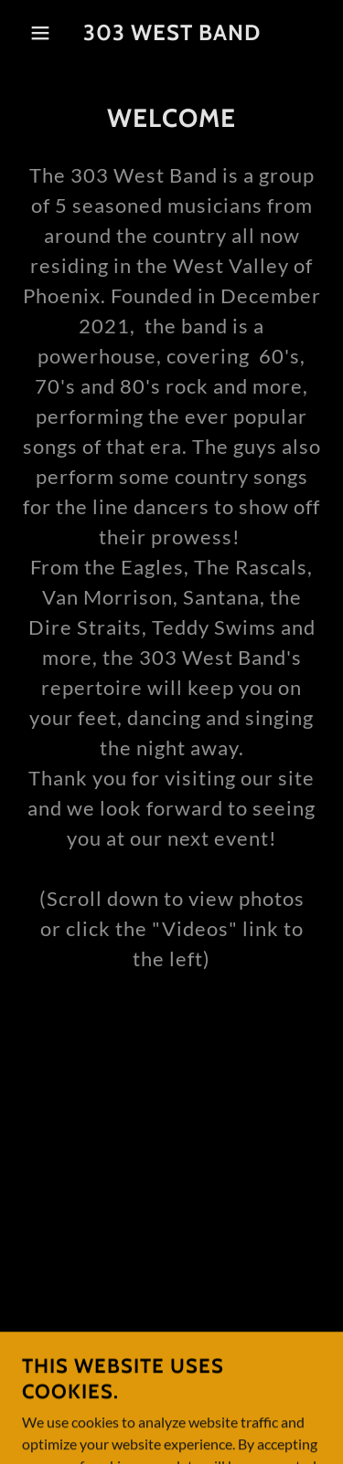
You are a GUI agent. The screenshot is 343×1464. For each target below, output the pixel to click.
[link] (171, 33)
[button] (27, 33)
